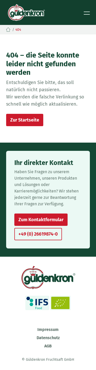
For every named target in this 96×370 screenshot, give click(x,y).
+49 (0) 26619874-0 (38, 234)
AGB (48, 346)
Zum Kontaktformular (40, 220)
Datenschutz (48, 337)
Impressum (48, 329)
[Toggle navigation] (87, 13)
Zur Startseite (24, 120)
